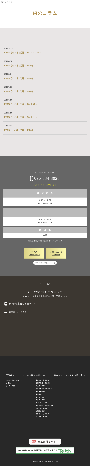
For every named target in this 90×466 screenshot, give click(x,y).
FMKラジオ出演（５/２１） (21, 117)
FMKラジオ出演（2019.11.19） (23, 52)
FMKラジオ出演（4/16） (19, 130)
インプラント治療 (42, 402)
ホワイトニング (41, 397)
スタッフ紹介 (29, 375)
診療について (42, 375)
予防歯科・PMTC (42, 391)
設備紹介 (9, 383)
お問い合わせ (80, 375)
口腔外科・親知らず (42, 408)
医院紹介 (10, 375)
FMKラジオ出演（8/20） (19, 65)
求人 (72, 375)
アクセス (65, 375)
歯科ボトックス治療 (42, 414)
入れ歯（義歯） (41, 400)
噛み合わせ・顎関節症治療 (45, 405)
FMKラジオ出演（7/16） (19, 91)
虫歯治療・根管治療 (42, 380)
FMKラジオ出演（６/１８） (21, 104)
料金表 (57, 375)
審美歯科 (39, 394)
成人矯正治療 (40, 386)
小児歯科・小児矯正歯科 (44, 388)
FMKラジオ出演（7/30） (19, 78)
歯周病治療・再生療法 (43, 383)
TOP (2, 2)
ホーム (4, 375)
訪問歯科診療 (40, 411)
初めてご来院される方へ (14, 380)
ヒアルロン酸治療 (42, 416)
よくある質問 (10, 386)
